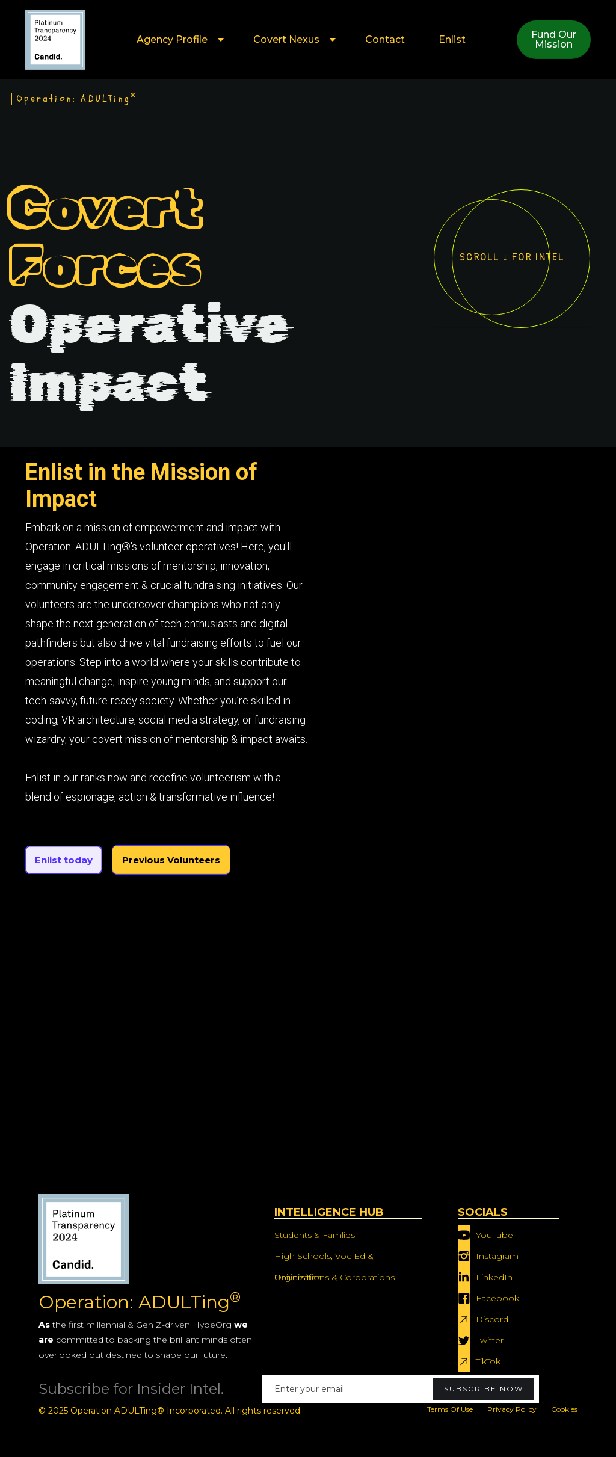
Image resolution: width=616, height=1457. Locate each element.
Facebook (497, 1298)
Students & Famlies (314, 1235)
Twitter (490, 1340)
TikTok (488, 1361)
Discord (492, 1319)
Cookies (564, 1409)
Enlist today (64, 860)
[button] (178, 39)
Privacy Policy (512, 1409)
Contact (385, 39)
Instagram (497, 1256)
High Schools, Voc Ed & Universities (324, 1259)
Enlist (452, 39)
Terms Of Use (450, 1409)
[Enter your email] (400, 1389)
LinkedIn (494, 1277)
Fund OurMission (553, 39)
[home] (55, 40)
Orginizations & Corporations (334, 1277)
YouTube (494, 1235)
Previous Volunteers (171, 860)
